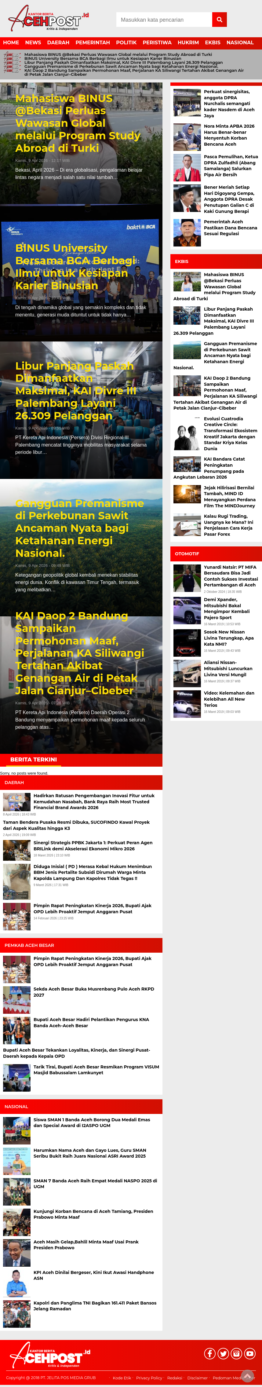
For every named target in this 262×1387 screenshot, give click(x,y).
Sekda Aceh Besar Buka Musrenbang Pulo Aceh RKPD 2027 (94, 992)
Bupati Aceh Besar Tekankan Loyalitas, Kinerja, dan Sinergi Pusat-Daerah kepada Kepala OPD (76, 1053)
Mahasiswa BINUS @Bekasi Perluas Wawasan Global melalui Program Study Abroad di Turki (118, 55)
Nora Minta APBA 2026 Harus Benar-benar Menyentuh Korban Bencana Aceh (229, 135)
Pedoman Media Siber (234, 1378)
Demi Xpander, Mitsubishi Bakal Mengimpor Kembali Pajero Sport (227, 608)
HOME (11, 43)
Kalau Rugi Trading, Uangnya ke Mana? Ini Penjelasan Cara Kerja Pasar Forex (228, 525)
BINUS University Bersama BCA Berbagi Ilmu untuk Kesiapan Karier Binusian (102, 58)
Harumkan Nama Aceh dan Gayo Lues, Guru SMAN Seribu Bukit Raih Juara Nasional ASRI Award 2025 (90, 1153)
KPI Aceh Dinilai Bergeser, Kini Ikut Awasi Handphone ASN (94, 1275)
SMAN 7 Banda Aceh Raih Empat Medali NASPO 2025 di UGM (95, 1184)
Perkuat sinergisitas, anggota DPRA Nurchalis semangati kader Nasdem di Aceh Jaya (229, 103)
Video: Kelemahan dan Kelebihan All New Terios (229, 699)
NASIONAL (240, 43)
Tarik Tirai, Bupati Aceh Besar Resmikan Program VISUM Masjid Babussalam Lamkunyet (96, 1070)
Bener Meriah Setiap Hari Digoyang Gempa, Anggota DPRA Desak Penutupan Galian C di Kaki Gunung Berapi (229, 199)
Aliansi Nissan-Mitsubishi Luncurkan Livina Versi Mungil (228, 668)
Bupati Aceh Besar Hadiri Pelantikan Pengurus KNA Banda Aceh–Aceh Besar (91, 1022)
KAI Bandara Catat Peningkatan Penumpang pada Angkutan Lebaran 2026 (209, 468)
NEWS (33, 43)
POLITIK (126, 43)
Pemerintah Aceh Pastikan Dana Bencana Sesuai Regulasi (230, 227)
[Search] (164, 19)
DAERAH (58, 43)
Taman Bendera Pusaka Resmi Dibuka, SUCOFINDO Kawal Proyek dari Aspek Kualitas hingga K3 (76, 825)
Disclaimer (197, 1378)
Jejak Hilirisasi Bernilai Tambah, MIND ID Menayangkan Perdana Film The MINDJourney (230, 497)
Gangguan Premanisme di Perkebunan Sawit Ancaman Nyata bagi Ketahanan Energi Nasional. (121, 66)
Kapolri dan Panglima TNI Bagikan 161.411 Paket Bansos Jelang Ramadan (95, 1306)
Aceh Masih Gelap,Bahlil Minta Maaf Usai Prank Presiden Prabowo (86, 1245)
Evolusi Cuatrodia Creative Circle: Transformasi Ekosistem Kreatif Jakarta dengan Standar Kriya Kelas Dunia (230, 433)
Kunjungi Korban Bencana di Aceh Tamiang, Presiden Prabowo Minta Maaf (93, 1214)
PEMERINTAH (93, 43)
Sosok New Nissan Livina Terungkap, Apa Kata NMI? (229, 638)
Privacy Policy (149, 1378)
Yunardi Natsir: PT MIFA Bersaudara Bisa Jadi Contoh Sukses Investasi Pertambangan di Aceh (231, 576)
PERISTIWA (157, 43)
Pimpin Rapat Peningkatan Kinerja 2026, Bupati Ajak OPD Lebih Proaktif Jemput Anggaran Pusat (92, 908)
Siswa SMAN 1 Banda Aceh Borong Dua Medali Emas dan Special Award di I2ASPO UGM (92, 1123)
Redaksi (174, 1378)
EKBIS (212, 43)
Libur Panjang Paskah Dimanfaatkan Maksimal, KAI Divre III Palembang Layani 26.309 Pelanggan (123, 62)
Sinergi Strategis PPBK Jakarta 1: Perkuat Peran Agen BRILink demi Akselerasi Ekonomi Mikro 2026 (93, 846)
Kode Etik (122, 1378)
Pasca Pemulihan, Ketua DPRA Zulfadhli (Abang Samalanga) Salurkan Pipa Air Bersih (231, 165)
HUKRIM (188, 43)
